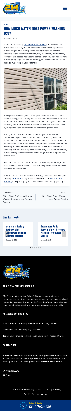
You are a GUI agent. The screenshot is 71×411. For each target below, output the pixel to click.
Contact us (17, 178)
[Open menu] (64, 8)
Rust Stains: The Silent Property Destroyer (22, 329)
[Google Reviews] (42, 394)
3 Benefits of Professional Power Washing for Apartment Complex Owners (18, 197)
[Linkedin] (38, 394)
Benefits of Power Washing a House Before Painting (52, 195)
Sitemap (39, 389)
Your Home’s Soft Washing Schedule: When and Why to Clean (30, 323)
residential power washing (35, 44)
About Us (58, 305)
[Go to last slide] (7, 234)
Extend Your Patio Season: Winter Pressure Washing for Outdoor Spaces (53, 231)
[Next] (64, 234)
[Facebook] (24, 394)
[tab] (30, 247)
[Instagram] (29, 394)
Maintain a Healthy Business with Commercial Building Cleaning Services (16, 231)
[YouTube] (46, 394)
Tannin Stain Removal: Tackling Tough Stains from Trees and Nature (33, 336)
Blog (6, 24)
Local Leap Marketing (52, 389)
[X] (33, 394)
